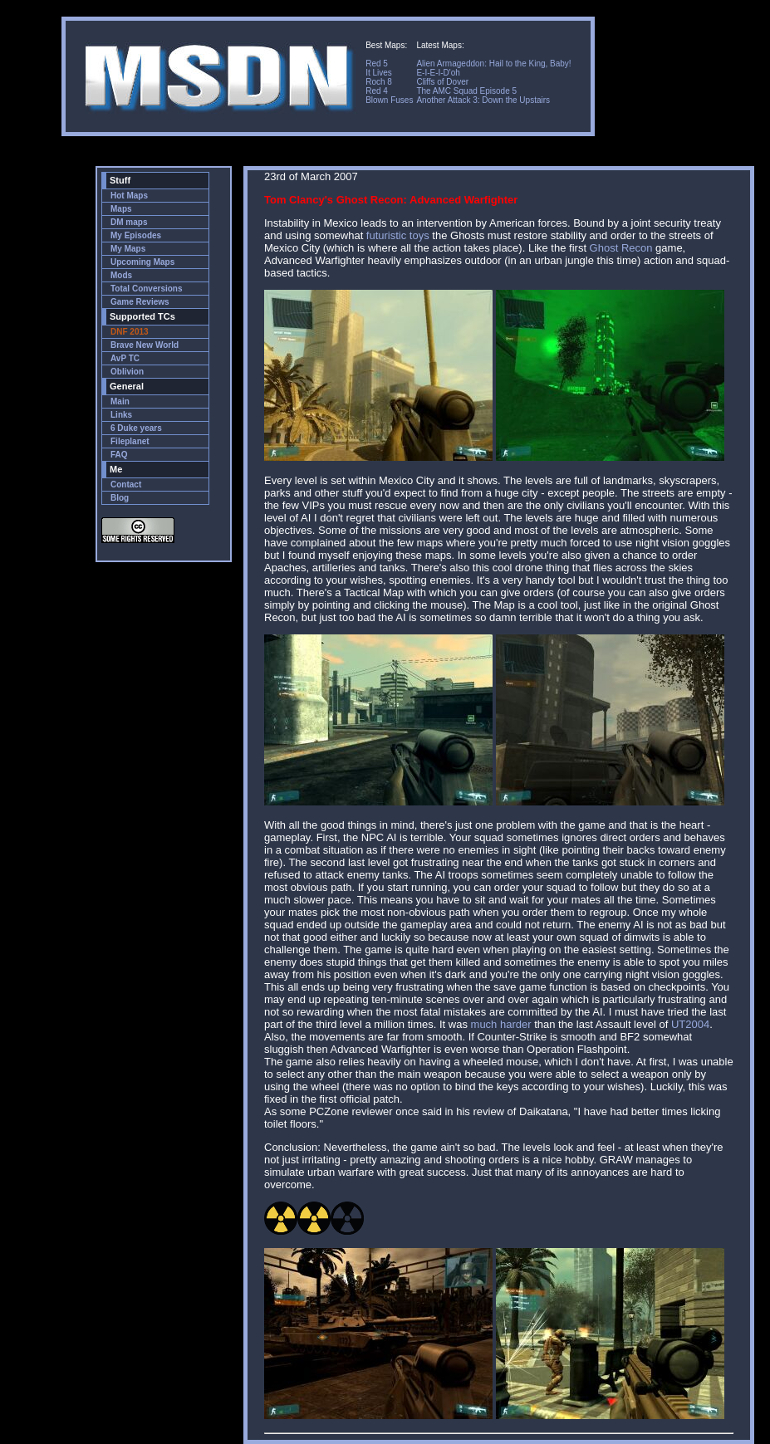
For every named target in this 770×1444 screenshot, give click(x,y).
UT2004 (690, 1024)
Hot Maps (129, 195)
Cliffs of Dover (442, 81)
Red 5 (376, 63)
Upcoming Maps (142, 262)
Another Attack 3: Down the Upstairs (483, 100)
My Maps (127, 248)
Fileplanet (130, 441)
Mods (121, 275)
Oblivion (127, 371)
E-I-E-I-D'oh (437, 72)
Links (121, 414)
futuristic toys (397, 235)
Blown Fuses (389, 100)
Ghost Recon (621, 248)
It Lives (378, 72)
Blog (119, 497)
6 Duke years (136, 428)
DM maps (128, 222)
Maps (121, 208)
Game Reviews (139, 301)
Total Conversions (146, 288)
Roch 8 (378, 81)
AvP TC (125, 358)
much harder (501, 1024)
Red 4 (376, 90)
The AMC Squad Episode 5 (466, 90)
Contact (125, 484)
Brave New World (144, 345)
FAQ (119, 454)
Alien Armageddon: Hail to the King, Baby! (493, 63)
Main (120, 401)
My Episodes (135, 235)
